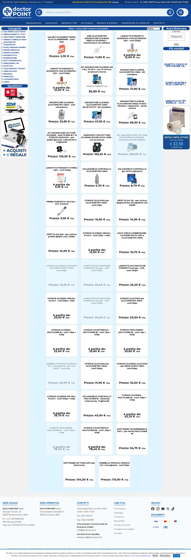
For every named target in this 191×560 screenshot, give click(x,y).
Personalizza (165, 556)
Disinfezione (10, 58)
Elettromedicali (12, 61)
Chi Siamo (87, 23)
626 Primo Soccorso (14, 32)
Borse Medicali (11, 50)
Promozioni (33, 23)
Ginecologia (10, 71)
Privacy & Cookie (107, 23)
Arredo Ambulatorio (15, 40)
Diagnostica (10, 55)
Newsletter (69, 23)
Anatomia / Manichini (14, 37)
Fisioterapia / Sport (14, 69)
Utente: (176, 31)
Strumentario (11, 79)
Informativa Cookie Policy (141, 556)
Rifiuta (155, 556)
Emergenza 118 (11, 63)
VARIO (6, 82)
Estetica (8, 66)
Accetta (176, 556)
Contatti (159, 23)
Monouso (8, 77)
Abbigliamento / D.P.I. (14, 34)
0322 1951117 (87, 516)
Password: (176, 36)
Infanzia (7, 74)
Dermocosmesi (11, 53)
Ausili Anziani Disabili (14, 47)
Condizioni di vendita (135, 23)
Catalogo (51, 23)
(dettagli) (115, 2)
